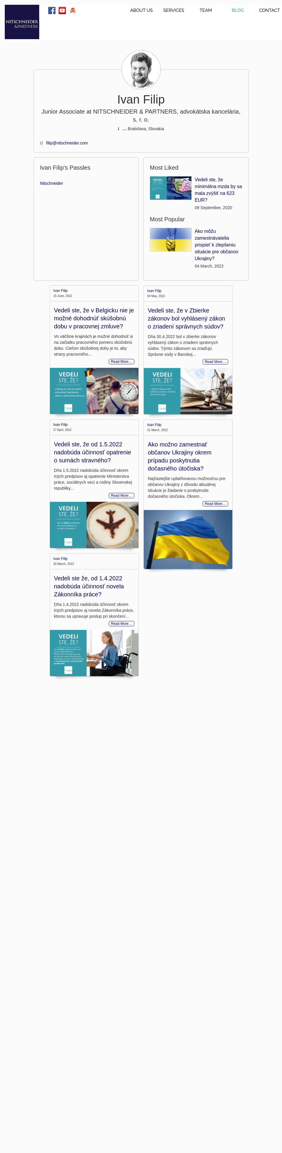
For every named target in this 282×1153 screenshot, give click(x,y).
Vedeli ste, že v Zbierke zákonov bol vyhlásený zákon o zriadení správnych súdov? (174, 339)
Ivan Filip (60, 291)
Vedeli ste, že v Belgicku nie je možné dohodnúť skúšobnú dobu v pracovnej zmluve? (94, 318)
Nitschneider (51, 183)
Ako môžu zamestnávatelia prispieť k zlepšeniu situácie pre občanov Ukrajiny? (216, 245)
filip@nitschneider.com (67, 143)
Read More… (121, 362)
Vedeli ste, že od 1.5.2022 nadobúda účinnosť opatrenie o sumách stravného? (92, 478)
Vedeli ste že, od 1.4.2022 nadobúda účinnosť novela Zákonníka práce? (89, 640)
